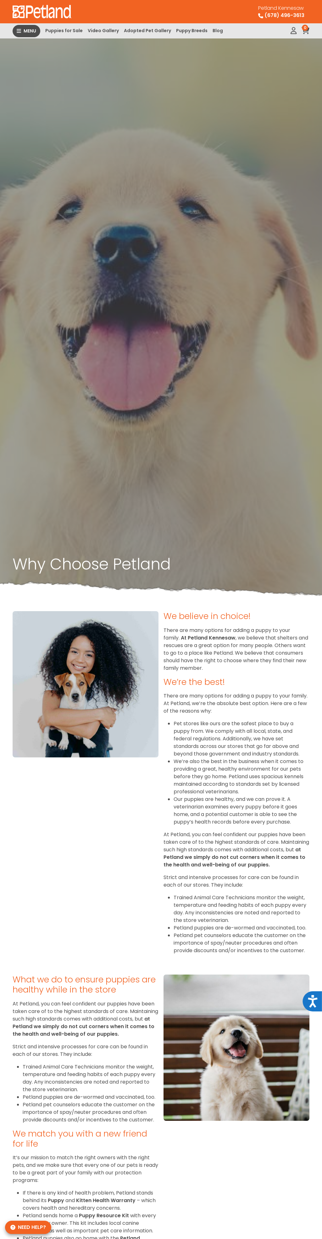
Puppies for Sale (64, 30)
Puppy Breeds (192, 30)
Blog (218, 30)
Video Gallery (103, 30)
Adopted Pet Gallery (147, 30)
